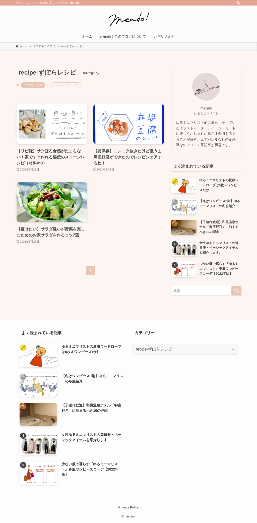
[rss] (238, 3)
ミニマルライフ (33, 85)
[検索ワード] (206, 291)
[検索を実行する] (236, 291)
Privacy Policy (128, 507)
